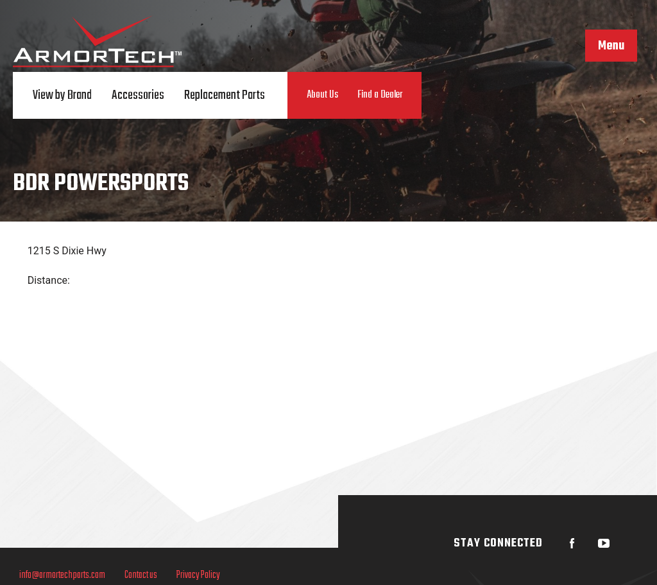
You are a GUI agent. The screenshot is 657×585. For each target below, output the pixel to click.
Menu (611, 46)
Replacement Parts (224, 95)
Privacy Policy (198, 575)
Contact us (140, 575)
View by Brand (62, 95)
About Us (322, 95)
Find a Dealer (379, 95)
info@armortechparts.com (62, 575)
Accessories (138, 95)
